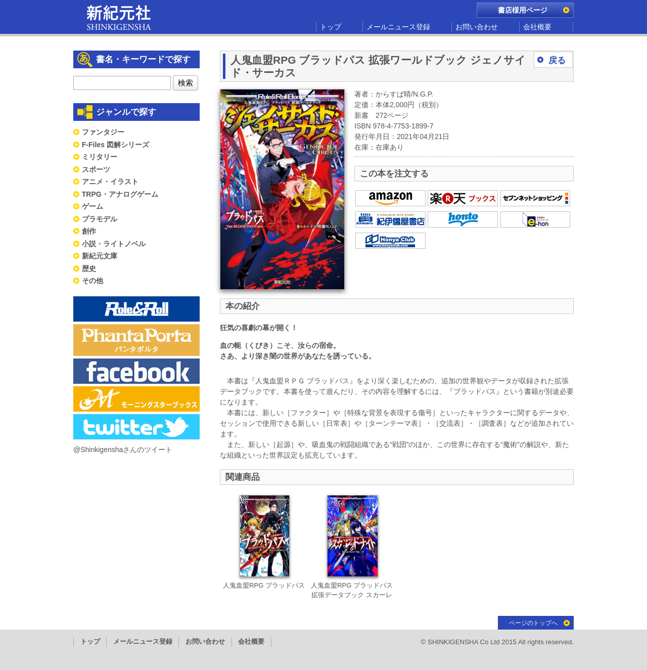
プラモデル (99, 219)
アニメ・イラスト (110, 181)
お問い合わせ (476, 27)
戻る (557, 60)
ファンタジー (103, 132)
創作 (89, 231)
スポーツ (96, 169)
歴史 (89, 268)
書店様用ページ (522, 10)
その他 (92, 281)
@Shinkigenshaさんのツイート (122, 449)
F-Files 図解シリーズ (115, 145)
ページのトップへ (533, 623)
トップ (330, 27)
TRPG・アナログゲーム (120, 194)
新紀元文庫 (99, 256)
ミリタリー (99, 157)
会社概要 (537, 27)
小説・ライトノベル (114, 244)
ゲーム (92, 206)
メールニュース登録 (398, 27)
